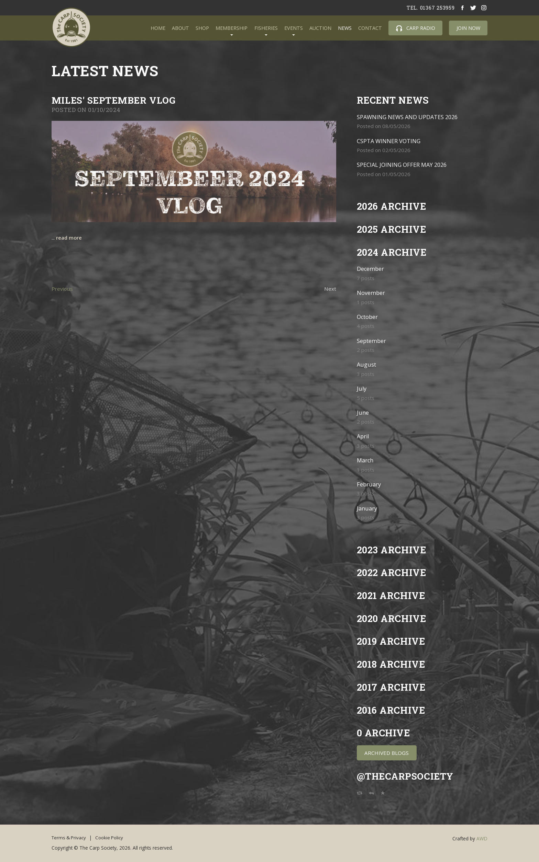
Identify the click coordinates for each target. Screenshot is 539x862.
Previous (62, 288)
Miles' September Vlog (114, 100)
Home (158, 28)
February (369, 484)
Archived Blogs (386, 752)
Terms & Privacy (69, 838)
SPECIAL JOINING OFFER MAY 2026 (402, 165)
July (362, 388)
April (363, 436)
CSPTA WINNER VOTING (389, 141)
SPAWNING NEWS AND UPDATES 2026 (408, 117)
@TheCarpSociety (406, 776)
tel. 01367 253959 (430, 7)
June (363, 412)
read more (69, 237)
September (371, 341)
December (370, 269)
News (345, 28)
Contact (370, 28)
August (366, 364)
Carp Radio (415, 28)
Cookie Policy (111, 838)
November (371, 293)
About (180, 28)
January (367, 508)
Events (293, 28)
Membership (232, 28)
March (365, 460)
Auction (320, 28)
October (367, 317)
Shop (202, 28)
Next (330, 288)
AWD (481, 838)
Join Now (468, 28)
